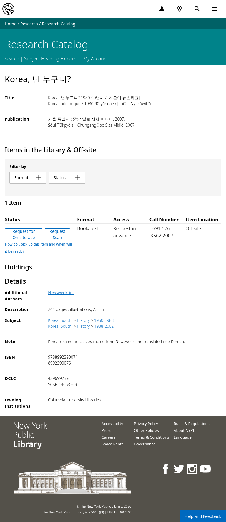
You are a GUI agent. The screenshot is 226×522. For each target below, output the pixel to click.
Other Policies (146, 430)
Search (12, 58)
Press (106, 430)
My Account (95, 58)
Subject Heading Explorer (51, 58)
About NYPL (184, 430)
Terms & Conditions (151, 437)
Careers (108, 437)
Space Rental (113, 444)
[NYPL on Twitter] (179, 468)
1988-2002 (104, 326)
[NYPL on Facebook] (166, 468)
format (27, 177)
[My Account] (162, 9)
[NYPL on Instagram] (192, 468)
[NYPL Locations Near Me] (179, 9)
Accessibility (112, 423)
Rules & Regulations (192, 423)
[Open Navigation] (215, 9)
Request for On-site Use (23, 234)
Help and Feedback (203, 516)
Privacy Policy (146, 423)
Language (183, 437)
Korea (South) (60, 320)
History (83, 320)
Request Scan (57, 234)
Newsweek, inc (61, 292)
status (67, 177)
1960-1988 (104, 320)
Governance (144, 444)
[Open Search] (197, 9)
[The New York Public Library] (8, 9)
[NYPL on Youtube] (206, 468)
